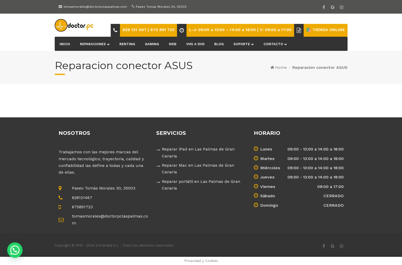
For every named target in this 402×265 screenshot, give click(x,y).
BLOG (219, 44)
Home (281, 67)
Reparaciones (93, 44)
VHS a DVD (195, 44)
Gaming (152, 44)
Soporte (241, 44)
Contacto (273, 44)
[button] (15, 250)
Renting (127, 44)
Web (172, 44)
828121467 (82, 197)
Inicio (65, 44)
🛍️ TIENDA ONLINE (325, 29)
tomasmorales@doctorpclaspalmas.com (95, 6)
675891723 (82, 206)
